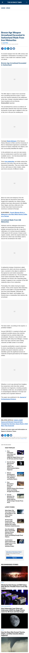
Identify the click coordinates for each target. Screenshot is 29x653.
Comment (11, 48)
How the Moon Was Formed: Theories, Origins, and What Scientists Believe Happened (13, 633)
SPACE (8, 8)
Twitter (5, 48)
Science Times (24, 438)
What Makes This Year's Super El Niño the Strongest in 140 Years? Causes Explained (10, 513)
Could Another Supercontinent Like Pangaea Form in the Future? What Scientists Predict (10, 543)
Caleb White (5, 42)
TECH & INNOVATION (6, 606)
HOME (3, 8)
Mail (14, 48)
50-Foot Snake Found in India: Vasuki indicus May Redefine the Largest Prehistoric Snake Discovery (12, 523)
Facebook (2, 48)
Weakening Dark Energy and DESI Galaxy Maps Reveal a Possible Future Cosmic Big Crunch (14, 586)
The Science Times (14, 2)
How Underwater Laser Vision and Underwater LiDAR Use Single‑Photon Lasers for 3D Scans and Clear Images (13, 610)
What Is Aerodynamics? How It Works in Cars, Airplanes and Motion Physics (12, 476)
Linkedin (8, 48)
